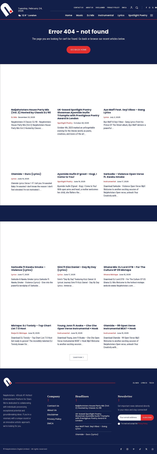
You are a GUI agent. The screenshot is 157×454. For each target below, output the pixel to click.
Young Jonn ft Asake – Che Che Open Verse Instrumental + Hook (77, 327)
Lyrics (106, 117)
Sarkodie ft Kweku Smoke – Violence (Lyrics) (28, 268)
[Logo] (8, 382)
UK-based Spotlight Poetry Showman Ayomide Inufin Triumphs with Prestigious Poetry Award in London (78, 114)
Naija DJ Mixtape (19, 333)
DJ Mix (14, 117)
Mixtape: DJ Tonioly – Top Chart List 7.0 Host (31, 327)
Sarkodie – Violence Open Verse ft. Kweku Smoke (124, 175)
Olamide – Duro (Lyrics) (26, 174)
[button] (137, 7)
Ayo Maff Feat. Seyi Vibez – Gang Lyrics (124, 111)
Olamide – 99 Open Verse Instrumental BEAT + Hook (120, 327)
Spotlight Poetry (65, 123)
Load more (78, 357)
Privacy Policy (142, 424)
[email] (129, 418)
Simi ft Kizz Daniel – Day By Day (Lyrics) (76, 268)
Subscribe (147, 417)
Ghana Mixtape (111, 275)
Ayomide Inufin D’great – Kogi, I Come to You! (77, 175)
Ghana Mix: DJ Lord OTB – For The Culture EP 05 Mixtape (124, 268)
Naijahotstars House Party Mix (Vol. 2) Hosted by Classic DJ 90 (31, 111)
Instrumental (110, 182)
